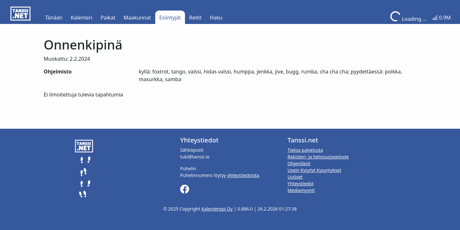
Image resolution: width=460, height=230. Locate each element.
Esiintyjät (170, 17)
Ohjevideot (299, 163)
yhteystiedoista (243, 175)
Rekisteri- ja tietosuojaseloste (318, 157)
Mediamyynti (301, 190)
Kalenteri (81, 17)
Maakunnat (137, 17)
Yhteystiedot (301, 183)
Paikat (108, 17)
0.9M (442, 17)
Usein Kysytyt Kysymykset (314, 170)
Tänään (53, 17)
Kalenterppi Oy (217, 209)
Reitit (195, 17)
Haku (216, 17)
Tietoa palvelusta (305, 150)
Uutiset (295, 177)
